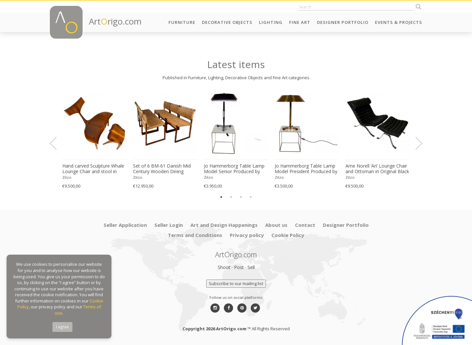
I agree (62, 327)
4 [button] (250, 197)
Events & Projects (398, 22)
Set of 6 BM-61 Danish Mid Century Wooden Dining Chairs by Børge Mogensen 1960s (162, 169)
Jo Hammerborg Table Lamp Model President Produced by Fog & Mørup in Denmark (306, 169)
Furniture (181, 22)
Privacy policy (247, 235)
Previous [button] (57, 143)
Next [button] (415, 143)
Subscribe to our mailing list (236, 283)
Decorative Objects (227, 22)
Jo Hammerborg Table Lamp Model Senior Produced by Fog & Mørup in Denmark (234, 169)
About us (276, 225)
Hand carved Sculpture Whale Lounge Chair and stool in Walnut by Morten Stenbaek (93, 169)
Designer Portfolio (342, 22)
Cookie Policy (287, 235)
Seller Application (125, 225)
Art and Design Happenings (224, 225)
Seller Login (168, 225)
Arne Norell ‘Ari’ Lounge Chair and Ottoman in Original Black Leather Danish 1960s (377, 169)
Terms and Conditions (195, 235)
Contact (305, 225)
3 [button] (241, 197)
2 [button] (231, 197)
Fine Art (299, 22)
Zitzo (66, 177)
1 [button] (221, 197)
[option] (94, 140)
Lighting (271, 22)
